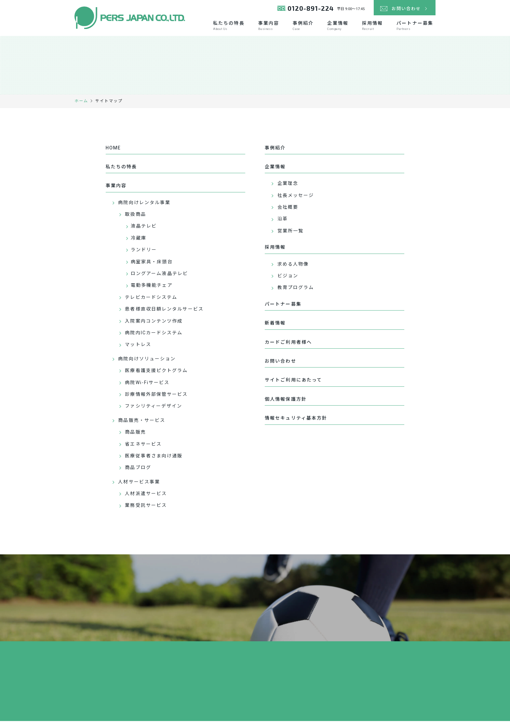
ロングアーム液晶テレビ (159, 274)
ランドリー (144, 251)
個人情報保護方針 (286, 400)
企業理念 (287, 184)
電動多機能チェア (152, 286)
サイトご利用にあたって (293, 381)
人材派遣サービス (146, 495)
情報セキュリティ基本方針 (296, 419)
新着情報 (275, 324)
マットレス (138, 345)
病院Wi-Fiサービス (147, 383)
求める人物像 (293, 265)
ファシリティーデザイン (153, 407)
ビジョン (287, 277)
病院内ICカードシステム (153, 334)
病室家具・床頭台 (152, 262)
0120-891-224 (305, 10)
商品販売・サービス (141, 421)
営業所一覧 (290, 232)
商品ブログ (138, 468)
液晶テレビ (144, 227)
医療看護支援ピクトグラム (156, 371)
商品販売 (135, 433)
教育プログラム (295, 288)
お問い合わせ (280, 362)
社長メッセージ (295, 196)
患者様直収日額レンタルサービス (164, 310)
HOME (113, 149)
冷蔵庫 (138, 239)
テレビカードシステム (151, 298)
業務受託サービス (146, 506)
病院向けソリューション (147, 359)
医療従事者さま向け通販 (153, 456)
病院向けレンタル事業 (144, 203)
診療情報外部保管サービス (156, 395)
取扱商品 (135, 215)
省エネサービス (143, 445)
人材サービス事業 (139, 482)
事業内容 (268, 26)
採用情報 (372, 26)
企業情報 (337, 26)
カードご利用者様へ (288, 343)
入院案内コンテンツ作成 (153, 322)
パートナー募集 (414, 26)
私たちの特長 (229, 26)
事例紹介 (303, 26)
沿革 (282, 220)
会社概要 (287, 208)
